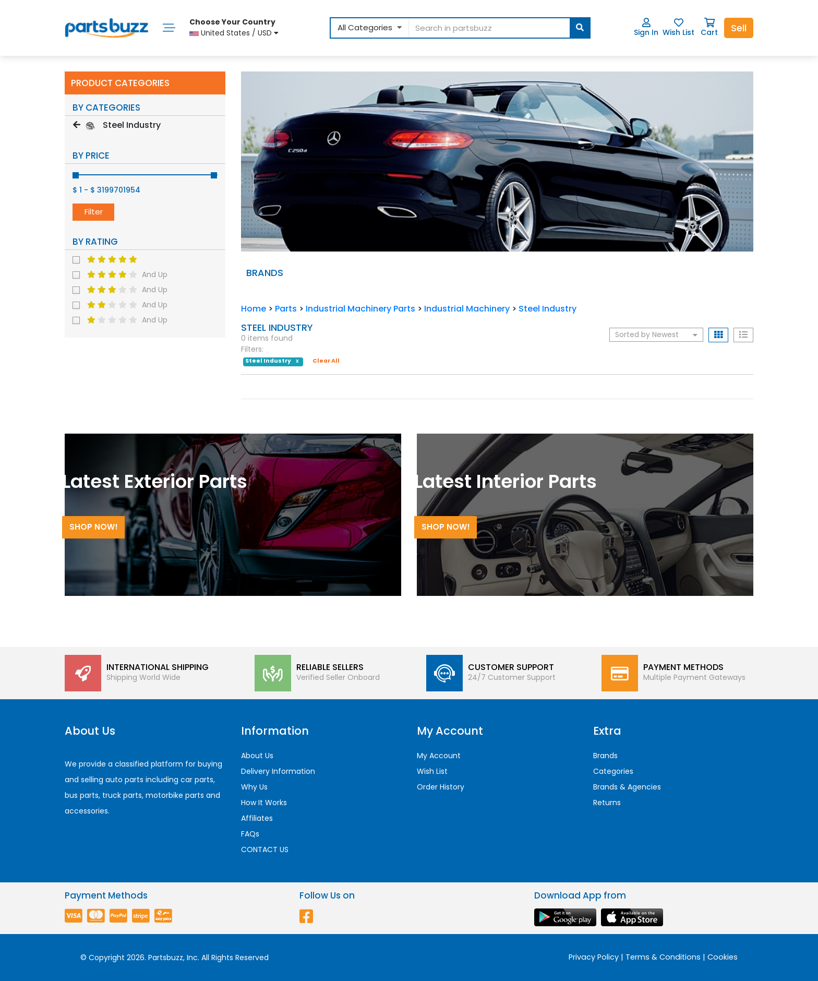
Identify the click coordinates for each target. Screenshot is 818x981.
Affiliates (257, 818)
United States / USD (234, 28)
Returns (607, 802)
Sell (739, 27)
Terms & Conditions (663, 957)
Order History (440, 787)
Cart (709, 28)
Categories (613, 771)
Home (253, 309)
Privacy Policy (594, 957)
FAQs (250, 834)
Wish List (678, 28)
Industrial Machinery (467, 309)
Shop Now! (93, 526)
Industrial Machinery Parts (360, 309)
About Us (257, 755)
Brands (605, 755)
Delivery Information (278, 771)
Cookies (722, 957)
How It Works (264, 802)
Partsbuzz (165, 957)
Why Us (254, 787)
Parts (286, 309)
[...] (498, 28)
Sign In (646, 28)
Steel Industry (547, 309)
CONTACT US (264, 849)
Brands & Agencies (627, 787)
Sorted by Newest (656, 334)
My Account (439, 755)
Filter (94, 211)
